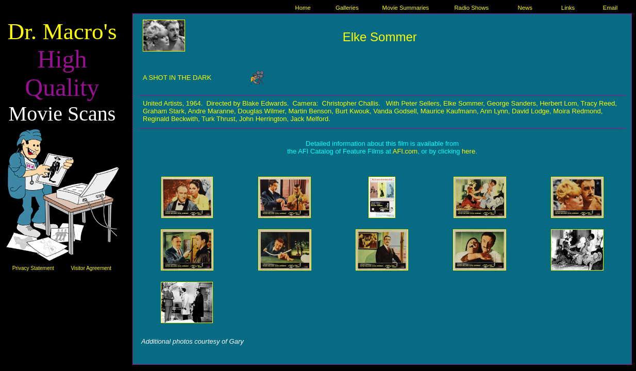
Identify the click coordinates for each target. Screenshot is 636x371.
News (525, 8)
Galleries (347, 8)
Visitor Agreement (91, 268)
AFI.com (405, 151)
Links (568, 8)
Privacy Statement (33, 268)
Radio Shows (471, 8)
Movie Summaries (405, 8)
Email (610, 8)
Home (303, 8)
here (468, 151)
